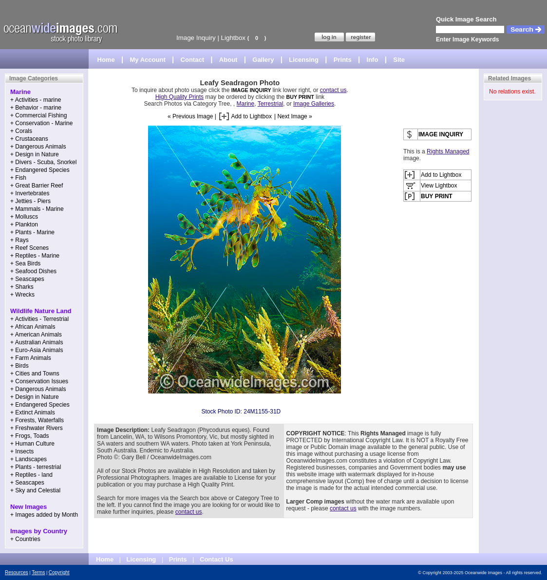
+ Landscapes (28, 459)
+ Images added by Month (44, 514)
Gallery (263, 59)
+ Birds (19, 365)
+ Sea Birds (25, 263)
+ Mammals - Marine (37, 209)
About (228, 59)
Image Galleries (313, 103)
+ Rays (19, 240)
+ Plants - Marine (32, 232)
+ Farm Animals (30, 358)
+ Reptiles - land (31, 474)
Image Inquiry (196, 37)
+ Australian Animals (36, 342)
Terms (38, 572)
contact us (333, 90)
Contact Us (216, 559)
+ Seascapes (27, 279)
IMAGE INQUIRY (252, 90)
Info (372, 59)
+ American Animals (36, 334)
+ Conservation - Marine (41, 123)
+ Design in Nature (34, 154)
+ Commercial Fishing (38, 115)
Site (399, 59)
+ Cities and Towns (34, 373)
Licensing (304, 59)
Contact (192, 59)
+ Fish (18, 177)
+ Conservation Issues (39, 381)
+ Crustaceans (29, 138)
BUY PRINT (300, 97)
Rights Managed (448, 151)
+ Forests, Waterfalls (37, 420)
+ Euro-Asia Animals (36, 350)
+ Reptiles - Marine (34, 255)
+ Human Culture (32, 443)
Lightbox (233, 37)
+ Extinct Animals (32, 412)
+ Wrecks (22, 294)
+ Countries (25, 539)
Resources (16, 572)
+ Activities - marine (35, 99)
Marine (246, 103)
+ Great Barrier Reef (36, 185)
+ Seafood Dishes (33, 271)
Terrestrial (270, 103)
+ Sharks (22, 286)
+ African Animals (32, 326)
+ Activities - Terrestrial (39, 319)
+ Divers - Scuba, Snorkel (43, 162)
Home (106, 59)
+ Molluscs (24, 216)
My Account (148, 59)
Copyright (59, 572)
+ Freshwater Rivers (36, 428)
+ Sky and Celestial (35, 490)
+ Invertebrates (29, 193)
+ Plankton (24, 224)
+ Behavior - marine (35, 107)
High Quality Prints (179, 97)
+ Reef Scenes (29, 247)
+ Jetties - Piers (30, 201)
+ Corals (21, 131)
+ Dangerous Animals (38, 146)
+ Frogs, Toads (29, 435)
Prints (343, 59)
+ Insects (22, 451)
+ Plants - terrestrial (35, 467)
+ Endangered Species (40, 170)
